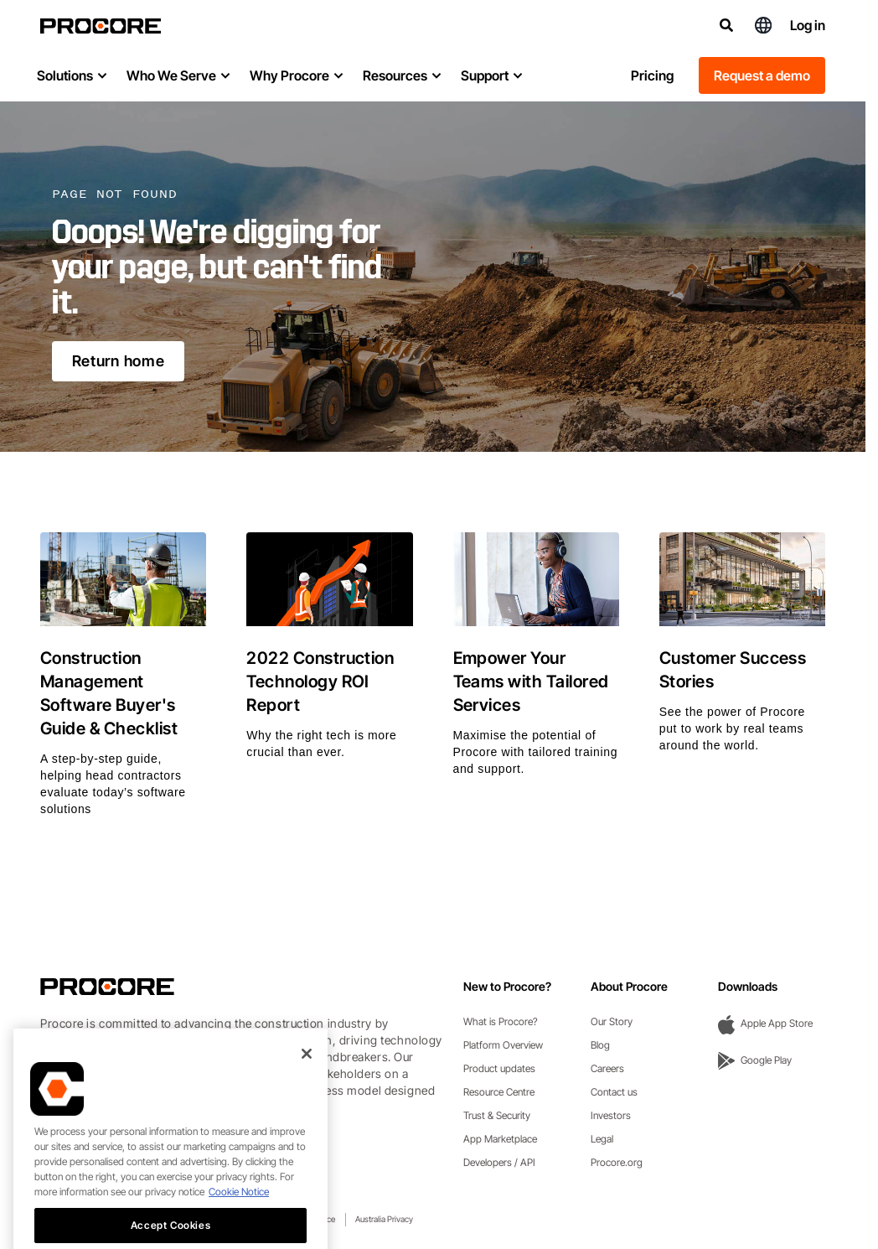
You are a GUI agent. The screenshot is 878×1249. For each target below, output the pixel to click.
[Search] (726, 25)
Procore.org (617, 1162)
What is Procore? (500, 1021)
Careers (607, 1068)
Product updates (499, 1068)
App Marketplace (500, 1138)
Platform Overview (503, 1045)
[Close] (306, 1075)
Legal (602, 1138)
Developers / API (499, 1162)
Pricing (652, 75)
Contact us (614, 1092)
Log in (807, 25)
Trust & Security (496, 1115)
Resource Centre (499, 1092)
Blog (600, 1045)
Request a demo (762, 75)
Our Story (612, 1021)
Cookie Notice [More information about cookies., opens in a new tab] (239, 1213)
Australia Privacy (384, 1219)
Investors (611, 1115)
